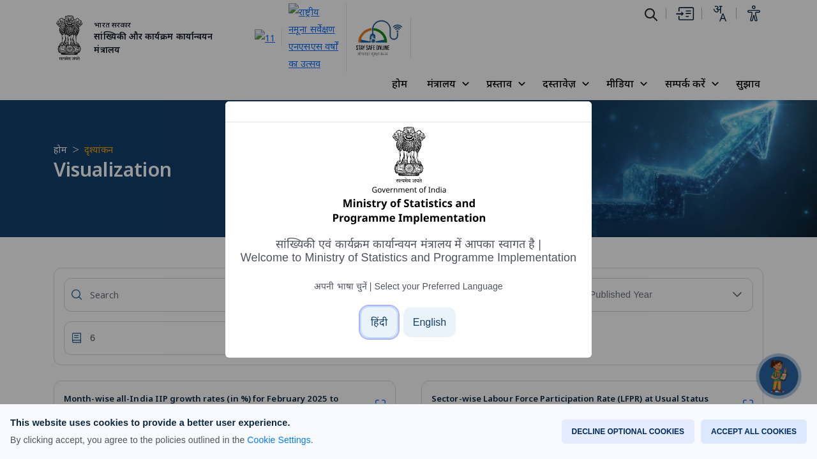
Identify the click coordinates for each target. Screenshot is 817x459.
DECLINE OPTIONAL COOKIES (628, 431)
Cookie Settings (278, 440)
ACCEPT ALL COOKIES (754, 431)
